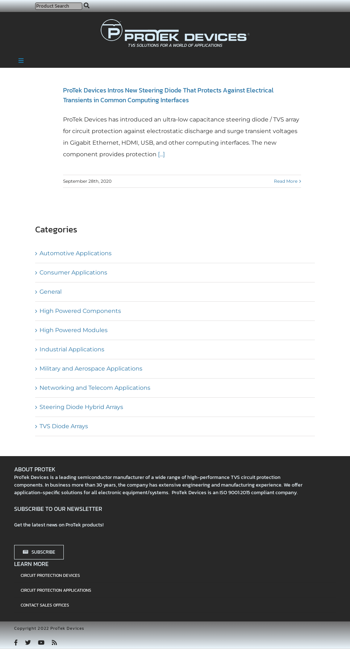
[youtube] (41, 642)
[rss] (54, 642)
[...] (161, 154)
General (50, 291)
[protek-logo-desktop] (175, 21)
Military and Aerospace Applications (90, 368)
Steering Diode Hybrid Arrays (81, 407)
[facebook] (16, 642)
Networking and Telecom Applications (94, 387)
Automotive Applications (75, 253)
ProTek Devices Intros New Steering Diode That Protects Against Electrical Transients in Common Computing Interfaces (168, 95)
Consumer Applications (73, 272)
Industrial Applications (71, 349)
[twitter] (28, 642)
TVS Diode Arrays (63, 426)
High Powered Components (80, 310)
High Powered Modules (73, 330)
